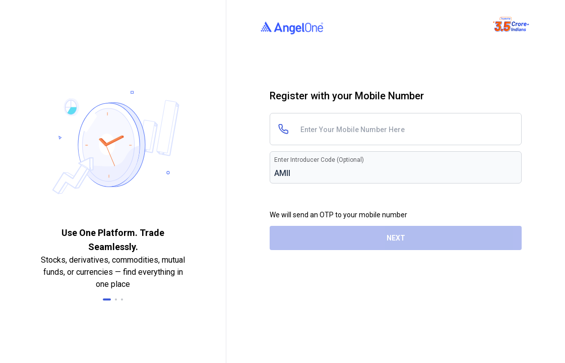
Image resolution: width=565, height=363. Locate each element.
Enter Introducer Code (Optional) (319, 159)
